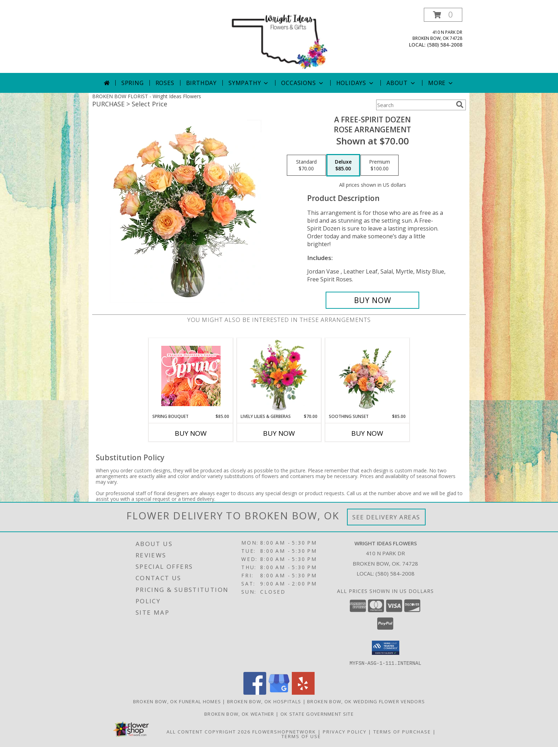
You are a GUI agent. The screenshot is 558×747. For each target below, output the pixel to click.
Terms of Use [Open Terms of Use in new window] (301, 736)
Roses (165, 83)
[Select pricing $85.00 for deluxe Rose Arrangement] (343, 165)
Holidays (355, 83)
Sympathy (248, 83)
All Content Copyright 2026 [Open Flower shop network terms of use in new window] (209, 731)
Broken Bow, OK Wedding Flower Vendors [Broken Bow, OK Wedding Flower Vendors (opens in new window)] (366, 701)
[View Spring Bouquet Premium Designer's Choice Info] (191, 376)
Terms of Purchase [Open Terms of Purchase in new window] (402, 731)
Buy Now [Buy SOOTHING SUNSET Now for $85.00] (367, 433)
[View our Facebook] (254, 692)
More (441, 83)
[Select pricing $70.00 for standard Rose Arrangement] (306, 165)
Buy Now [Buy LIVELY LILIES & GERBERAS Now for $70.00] (279, 433)
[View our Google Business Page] (279, 692)
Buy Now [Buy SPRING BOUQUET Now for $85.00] (191, 433)
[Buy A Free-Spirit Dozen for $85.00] (372, 300)
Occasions (302, 83)
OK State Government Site (317, 713)
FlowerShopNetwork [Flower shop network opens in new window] (284, 731)
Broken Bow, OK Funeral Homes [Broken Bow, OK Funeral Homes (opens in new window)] (177, 701)
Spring (132, 83)
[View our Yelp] (303, 692)
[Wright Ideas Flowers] (279, 40)
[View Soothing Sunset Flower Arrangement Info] (367, 376)
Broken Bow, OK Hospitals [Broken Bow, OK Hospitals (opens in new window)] (264, 701)
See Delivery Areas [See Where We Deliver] (386, 517)
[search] (459, 104)
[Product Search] (415, 105)
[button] (443, 15)
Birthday (201, 83)
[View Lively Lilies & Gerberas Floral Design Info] (279, 376)
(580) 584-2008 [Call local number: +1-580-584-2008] (444, 44)
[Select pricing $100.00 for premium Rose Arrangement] (379, 165)
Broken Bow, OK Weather (239, 713)
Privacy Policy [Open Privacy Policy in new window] (345, 731)
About (401, 83)
